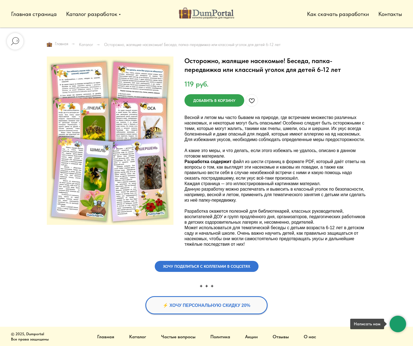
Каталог (86, 44)
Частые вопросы (178, 336)
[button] (207, 266)
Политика (220, 336)
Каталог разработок (91, 13)
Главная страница (34, 13)
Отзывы (281, 336)
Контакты (390, 13)
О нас (310, 336)
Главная (57, 44)
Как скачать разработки (338, 13)
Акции (251, 336)
